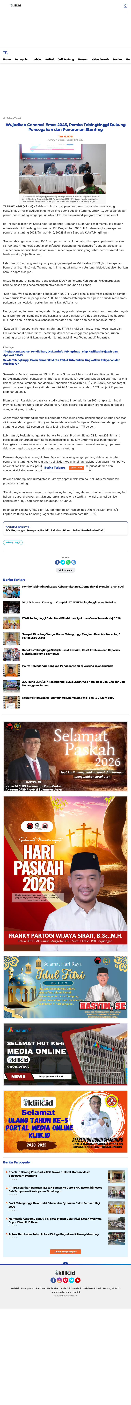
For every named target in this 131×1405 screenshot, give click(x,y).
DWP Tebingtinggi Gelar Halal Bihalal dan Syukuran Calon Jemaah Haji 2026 (54, 1205)
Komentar (66, 570)
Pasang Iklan (27, 1288)
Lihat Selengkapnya (65, 1251)
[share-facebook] (57, 562)
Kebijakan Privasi (92, 1288)
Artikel (49, 59)
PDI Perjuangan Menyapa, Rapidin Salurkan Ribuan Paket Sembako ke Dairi (55, 530)
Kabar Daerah (100, 59)
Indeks (37, 59)
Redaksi (15, 1288)
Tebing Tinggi (13, 542)
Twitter (73, 1281)
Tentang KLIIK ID (111, 1288)
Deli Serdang (66, 59)
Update (76, 467)
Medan (117, 59)
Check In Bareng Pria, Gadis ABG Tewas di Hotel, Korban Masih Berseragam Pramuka (49, 1173)
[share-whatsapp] (68, 562)
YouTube (80, 1281)
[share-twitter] (62, 562)
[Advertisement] (65, 24)
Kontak (76, 1292)
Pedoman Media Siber (47, 1288)
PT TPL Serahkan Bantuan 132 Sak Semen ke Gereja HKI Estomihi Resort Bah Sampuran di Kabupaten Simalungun (55, 1189)
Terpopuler (21, 59)
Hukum (83, 59)
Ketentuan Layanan (61, 1292)
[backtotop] (65, 1265)
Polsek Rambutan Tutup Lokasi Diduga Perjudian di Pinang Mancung (54, 1234)
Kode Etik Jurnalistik (71, 1288)
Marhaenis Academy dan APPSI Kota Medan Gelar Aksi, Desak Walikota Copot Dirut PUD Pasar (55, 1220)
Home (7, 59)
